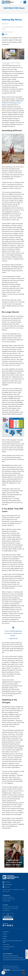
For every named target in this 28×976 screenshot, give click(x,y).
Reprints (5, 938)
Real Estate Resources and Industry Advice (13, 957)
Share (5, 34)
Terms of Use (6, 949)
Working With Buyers (9, 27)
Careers (5, 934)
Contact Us (7, 882)
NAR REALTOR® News (14, 8)
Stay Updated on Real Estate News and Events (14, 959)
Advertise (5, 936)
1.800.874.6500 (8, 884)
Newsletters (6, 931)
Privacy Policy (6, 944)
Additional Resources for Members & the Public (12, 941)
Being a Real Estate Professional (10, 955)
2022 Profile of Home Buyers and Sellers (12, 103)
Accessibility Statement (8, 946)
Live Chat (7, 887)
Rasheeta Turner (8, 32)
